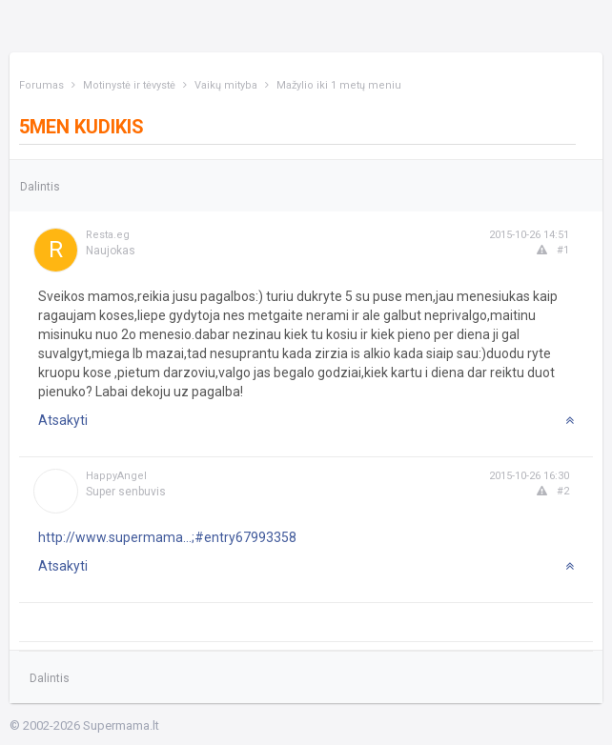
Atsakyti (63, 420)
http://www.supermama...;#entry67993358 (167, 537)
